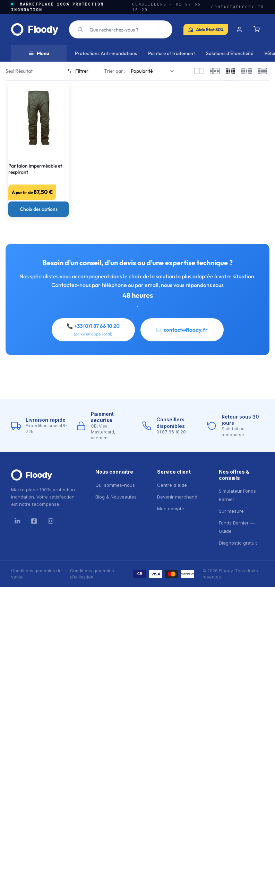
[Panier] (256, 29)
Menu (38, 53)
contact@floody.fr (237, 7)
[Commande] (153, 71)
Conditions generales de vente (36, 574)
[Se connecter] (239, 29)
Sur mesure (231, 511)
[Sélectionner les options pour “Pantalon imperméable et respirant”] (38, 209)
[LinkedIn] (17, 521)
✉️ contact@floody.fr (182, 329)
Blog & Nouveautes (116, 497)
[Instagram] (50, 521)
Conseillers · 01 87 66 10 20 (166, 7)
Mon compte (170, 508)
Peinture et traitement (171, 53)
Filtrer (77, 71)
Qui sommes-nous (115, 485)
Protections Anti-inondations (106, 53)
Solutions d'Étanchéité (229, 53)
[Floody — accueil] (34, 29)
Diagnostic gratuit (238, 543)
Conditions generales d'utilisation (92, 574)
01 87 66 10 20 (171, 431)
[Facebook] (34, 521)
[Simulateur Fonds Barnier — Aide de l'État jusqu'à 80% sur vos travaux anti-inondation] (205, 29)
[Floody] (45, 475)
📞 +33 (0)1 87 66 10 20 (93, 330)
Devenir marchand (177, 497)
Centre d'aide (172, 485)
